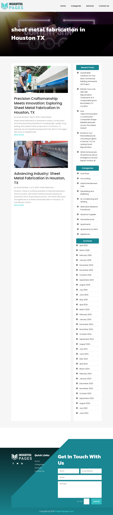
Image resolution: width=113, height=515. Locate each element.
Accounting (85, 178)
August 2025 (84, 285)
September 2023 (86, 398)
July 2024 (83, 349)
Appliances (85, 234)
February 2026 (85, 255)
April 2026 (83, 245)
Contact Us (104, 6)
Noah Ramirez (23, 117)
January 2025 (85, 319)
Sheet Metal (46, 117)
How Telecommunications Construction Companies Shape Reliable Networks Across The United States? (89, 119)
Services (90, 6)
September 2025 (86, 280)
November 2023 (86, 388)
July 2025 (83, 290)
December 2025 (86, 265)
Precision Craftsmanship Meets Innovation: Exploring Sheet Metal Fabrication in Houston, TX (38, 105)
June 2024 (83, 354)
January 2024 (85, 378)
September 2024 (86, 339)
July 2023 (83, 408)
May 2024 (83, 359)
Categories (76, 6)
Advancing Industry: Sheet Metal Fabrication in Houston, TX (39, 178)
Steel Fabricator (47, 187)
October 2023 (85, 393)
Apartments (85, 224)
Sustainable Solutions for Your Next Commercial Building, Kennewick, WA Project (88, 78)
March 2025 (84, 309)
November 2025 (86, 270)
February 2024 (85, 373)
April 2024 (83, 364)
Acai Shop (84, 173)
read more (19, 135)
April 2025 (83, 304)
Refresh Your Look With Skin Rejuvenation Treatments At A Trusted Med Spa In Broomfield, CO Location (88, 97)
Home (63, 6)
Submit (96, 501)
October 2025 (85, 275)
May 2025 (83, 299)
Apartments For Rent (89, 229)
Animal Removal (87, 219)
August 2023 (84, 403)
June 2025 (83, 295)
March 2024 (84, 369)
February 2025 (85, 314)
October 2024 (85, 334)
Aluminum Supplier (88, 214)
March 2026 (84, 250)
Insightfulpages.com (64, 511)
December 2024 (86, 324)
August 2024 (84, 344)
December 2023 (86, 383)
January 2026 (85, 260)
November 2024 (86, 329)
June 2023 (83, 413)
